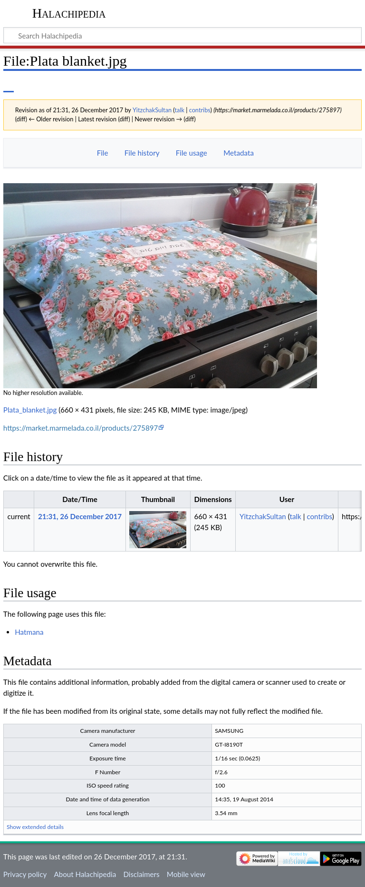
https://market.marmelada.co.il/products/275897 (80, 428)
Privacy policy (25, 874)
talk (179, 110)
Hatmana (29, 632)
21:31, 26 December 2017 (80, 516)
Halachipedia (69, 13)
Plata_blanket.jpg (30, 409)
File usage (191, 152)
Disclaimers (141, 874)
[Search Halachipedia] (182, 35)
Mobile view (186, 874)
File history (142, 152)
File (102, 152)
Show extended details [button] (35, 826)
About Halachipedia (85, 874)
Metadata (238, 152)
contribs (200, 110)
